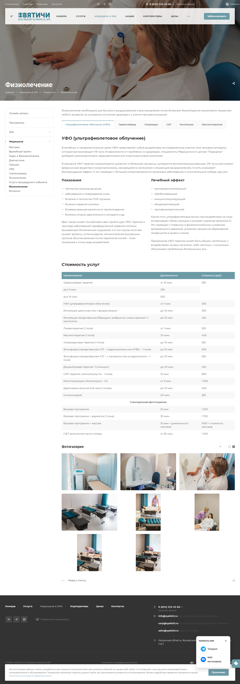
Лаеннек (14, 164)
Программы (16, 122)
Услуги (27, 606)
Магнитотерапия (212, 124)
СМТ (169, 124)
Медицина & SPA (51, 606)
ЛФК (11, 169)
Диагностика (16, 160)
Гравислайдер (127, 124)
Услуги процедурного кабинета (28, 182)
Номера (10, 606)
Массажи (14, 147)
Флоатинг (15, 191)
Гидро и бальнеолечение (24, 156)
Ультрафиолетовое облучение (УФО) (87, 124)
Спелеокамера (18, 173)
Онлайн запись (18, 113)
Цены (100, 606)
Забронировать (216, 16)
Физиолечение (18, 186)
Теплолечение (17, 177)
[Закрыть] (226, 641)
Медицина (30, 141)
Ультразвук (151, 124)
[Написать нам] (236, 663)
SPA (30, 132)
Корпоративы (79, 606)
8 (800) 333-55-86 (160, 4)
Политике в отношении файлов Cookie (30, 675)
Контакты (117, 606)
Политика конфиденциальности (119, 662)
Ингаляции (187, 124)
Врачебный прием (20, 151)
